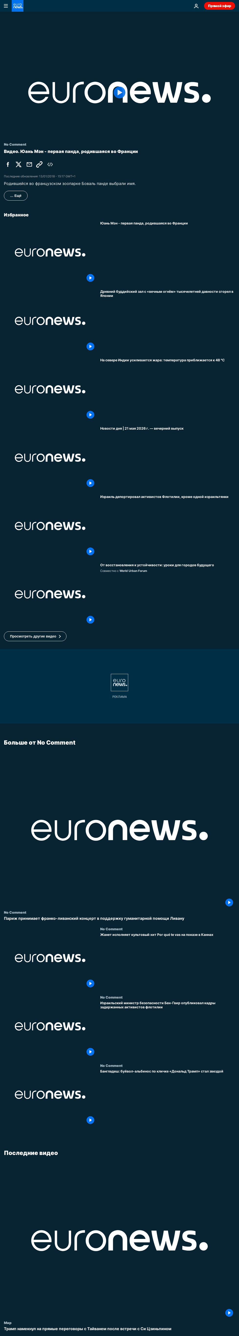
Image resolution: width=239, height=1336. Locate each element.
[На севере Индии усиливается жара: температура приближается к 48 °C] (167, 389)
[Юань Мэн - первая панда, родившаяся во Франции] (167, 252)
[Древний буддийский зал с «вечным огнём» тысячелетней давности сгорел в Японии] (167, 321)
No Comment (15, 912)
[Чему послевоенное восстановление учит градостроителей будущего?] (167, 594)
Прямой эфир (219, 6)
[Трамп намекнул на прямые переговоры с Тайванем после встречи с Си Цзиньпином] (119, 1328)
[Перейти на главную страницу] (17, 6)
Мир (7, 1323)
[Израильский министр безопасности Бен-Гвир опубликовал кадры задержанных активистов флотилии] (167, 1029)
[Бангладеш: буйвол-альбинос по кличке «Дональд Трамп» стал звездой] (167, 1097)
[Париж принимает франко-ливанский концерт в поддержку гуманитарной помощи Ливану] (119, 918)
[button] (35, 636)
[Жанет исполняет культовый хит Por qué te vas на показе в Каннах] (167, 961)
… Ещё (16, 196)
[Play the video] (119, 92)
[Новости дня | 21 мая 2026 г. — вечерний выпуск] (167, 457)
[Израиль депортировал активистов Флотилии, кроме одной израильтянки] (167, 526)
